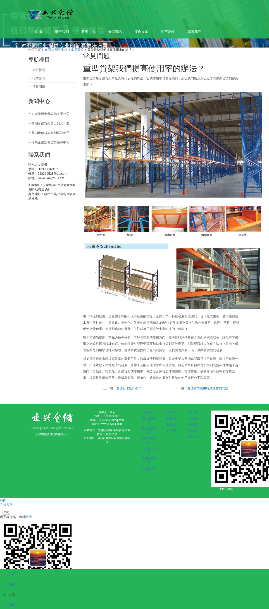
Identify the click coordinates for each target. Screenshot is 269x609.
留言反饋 (168, 31)
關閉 (6, 512)
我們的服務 (193, 436)
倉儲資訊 (115, 31)
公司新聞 (38, 70)
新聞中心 (61, 50)
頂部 (7, 604)
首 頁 (38, 31)
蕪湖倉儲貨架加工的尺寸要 (50, 123)
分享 (7, 574)
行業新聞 (38, 78)
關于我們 (62, 31)
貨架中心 (88, 31)
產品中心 (148, 412)
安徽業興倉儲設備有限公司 (50, 114)
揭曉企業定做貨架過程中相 (50, 142)
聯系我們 (194, 31)
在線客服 (6, 504)
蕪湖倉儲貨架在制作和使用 (50, 133)
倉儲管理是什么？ (128, 388)
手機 (7, 584)
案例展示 (141, 31)
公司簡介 (193, 418)
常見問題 (77, 50)
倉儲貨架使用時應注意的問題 (207, 388)
